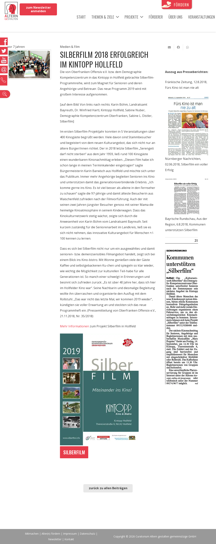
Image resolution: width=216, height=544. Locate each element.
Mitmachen (32, 533)
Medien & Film (70, 47)
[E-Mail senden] (169, 47)
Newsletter (55, 539)
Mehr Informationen (74, 326)
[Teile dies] (178, 47)
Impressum (70, 533)
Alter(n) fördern (51, 533)
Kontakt (69, 539)
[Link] (11, 11)
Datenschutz (87, 533)
